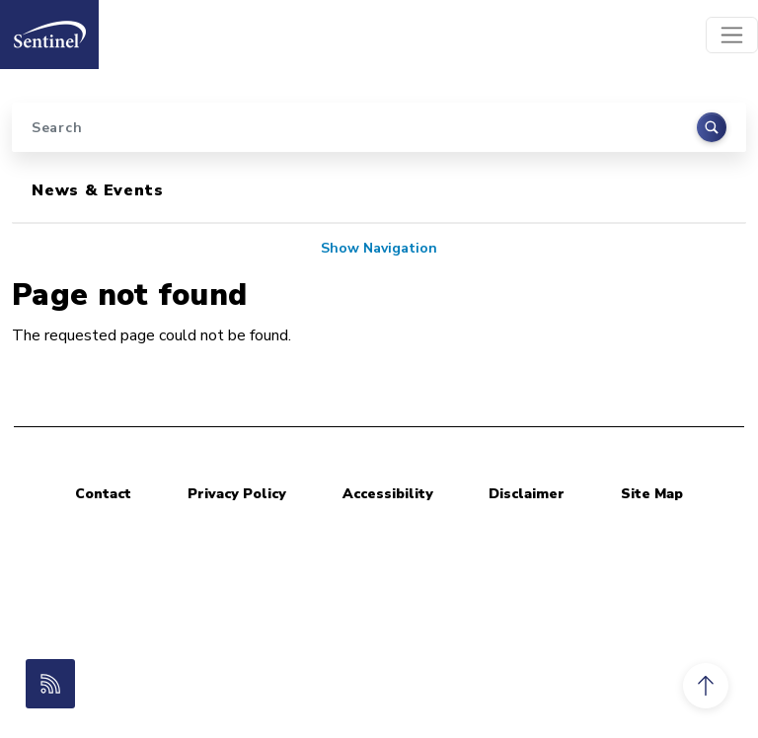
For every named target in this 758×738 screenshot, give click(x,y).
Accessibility (387, 493)
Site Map (652, 493)
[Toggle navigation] (732, 35)
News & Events (97, 190)
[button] (705, 685)
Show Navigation (379, 248)
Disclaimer (527, 493)
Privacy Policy (237, 493)
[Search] (379, 127)
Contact (103, 493)
